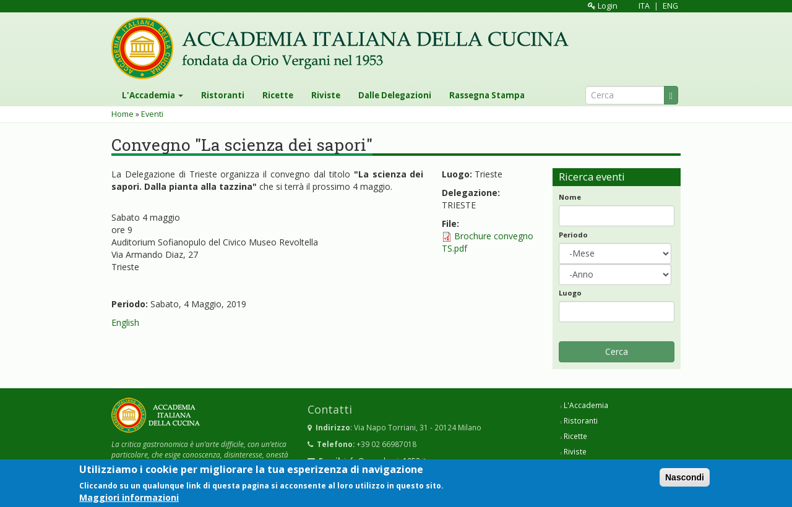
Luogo (570, 292)
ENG (670, 6)
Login (603, 6)
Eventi (152, 114)
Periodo (573, 234)
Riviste (325, 95)
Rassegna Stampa (487, 95)
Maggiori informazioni (129, 499)
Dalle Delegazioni (394, 95)
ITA (644, 6)
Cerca (616, 351)
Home (122, 114)
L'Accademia (152, 95)
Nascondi (684, 479)
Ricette (277, 95)
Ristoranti (222, 95)
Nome (570, 197)
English (125, 322)
